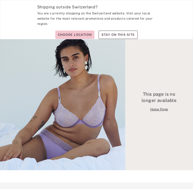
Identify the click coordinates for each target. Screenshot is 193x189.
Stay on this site (118, 35)
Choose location (75, 35)
